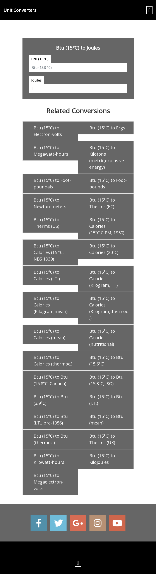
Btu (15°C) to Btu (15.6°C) (106, 360)
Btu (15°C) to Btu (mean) (106, 419)
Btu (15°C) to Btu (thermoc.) (51, 439)
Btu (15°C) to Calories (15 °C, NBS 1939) (49, 252)
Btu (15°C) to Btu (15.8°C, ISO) (106, 380)
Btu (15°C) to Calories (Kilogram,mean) (51, 304)
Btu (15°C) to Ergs (107, 128)
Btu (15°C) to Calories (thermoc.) (53, 360)
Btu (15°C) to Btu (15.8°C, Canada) (51, 380)
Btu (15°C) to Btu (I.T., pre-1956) (51, 419)
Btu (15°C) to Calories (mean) (49, 334)
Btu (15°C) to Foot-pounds (108, 183)
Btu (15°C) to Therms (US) (46, 223)
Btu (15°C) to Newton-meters (50, 203)
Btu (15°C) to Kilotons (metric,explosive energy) (106, 157)
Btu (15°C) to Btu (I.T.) (106, 400)
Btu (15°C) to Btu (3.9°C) (51, 400)
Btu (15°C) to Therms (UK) (102, 439)
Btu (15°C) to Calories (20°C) (103, 249)
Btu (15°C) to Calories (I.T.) (47, 275)
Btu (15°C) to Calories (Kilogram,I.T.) (103, 278)
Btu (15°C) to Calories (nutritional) (102, 337)
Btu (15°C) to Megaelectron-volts (48, 481)
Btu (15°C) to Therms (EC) (102, 203)
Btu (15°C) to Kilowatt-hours (49, 459)
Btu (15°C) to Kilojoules (102, 459)
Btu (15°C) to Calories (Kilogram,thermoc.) (108, 308)
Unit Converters (19, 10)
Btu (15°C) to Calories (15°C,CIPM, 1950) (106, 226)
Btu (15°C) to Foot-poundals (52, 183)
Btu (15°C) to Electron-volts (48, 131)
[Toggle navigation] (149, 10)
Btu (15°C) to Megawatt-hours (51, 150)
